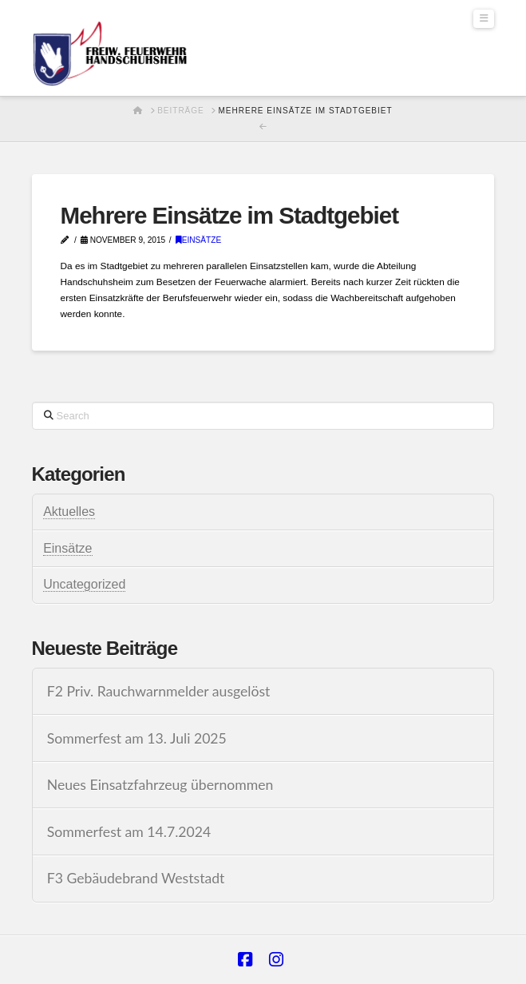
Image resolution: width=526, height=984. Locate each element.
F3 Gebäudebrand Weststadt (136, 878)
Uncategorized (84, 584)
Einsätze (199, 240)
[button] (483, 19)
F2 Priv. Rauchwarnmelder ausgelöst (159, 691)
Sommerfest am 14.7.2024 (129, 831)
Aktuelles (69, 511)
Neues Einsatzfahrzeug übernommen (160, 784)
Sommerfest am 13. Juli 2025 (137, 738)
